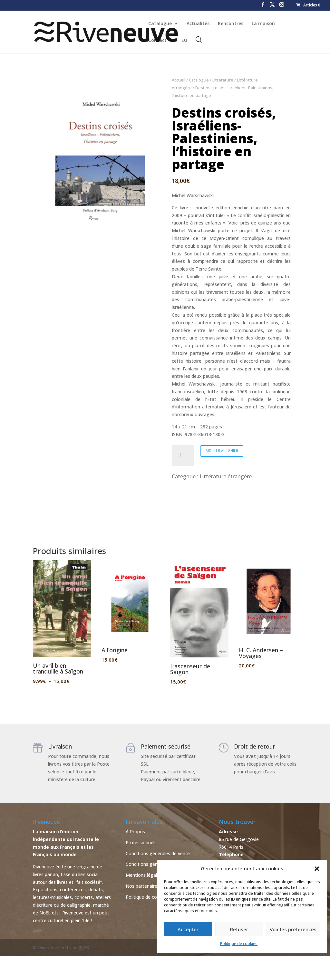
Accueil (178, 80)
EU (184, 40)
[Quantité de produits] (183, 455)
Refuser (239, 929)
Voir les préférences (293, 929)
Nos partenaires (143, 886)
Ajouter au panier (222, 451)
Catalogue (160, 23)
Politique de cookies (238, 943)
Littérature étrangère (225, 476)
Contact (157, 40)
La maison (263, 23)
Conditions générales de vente (158, 853)
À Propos (135, 831)
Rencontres (230, 23)
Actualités (198, 23)
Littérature (222, 80)
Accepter (188, 929)
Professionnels (141, 842)
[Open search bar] (199, 39)
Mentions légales (144, 875)
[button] (317, 868)
